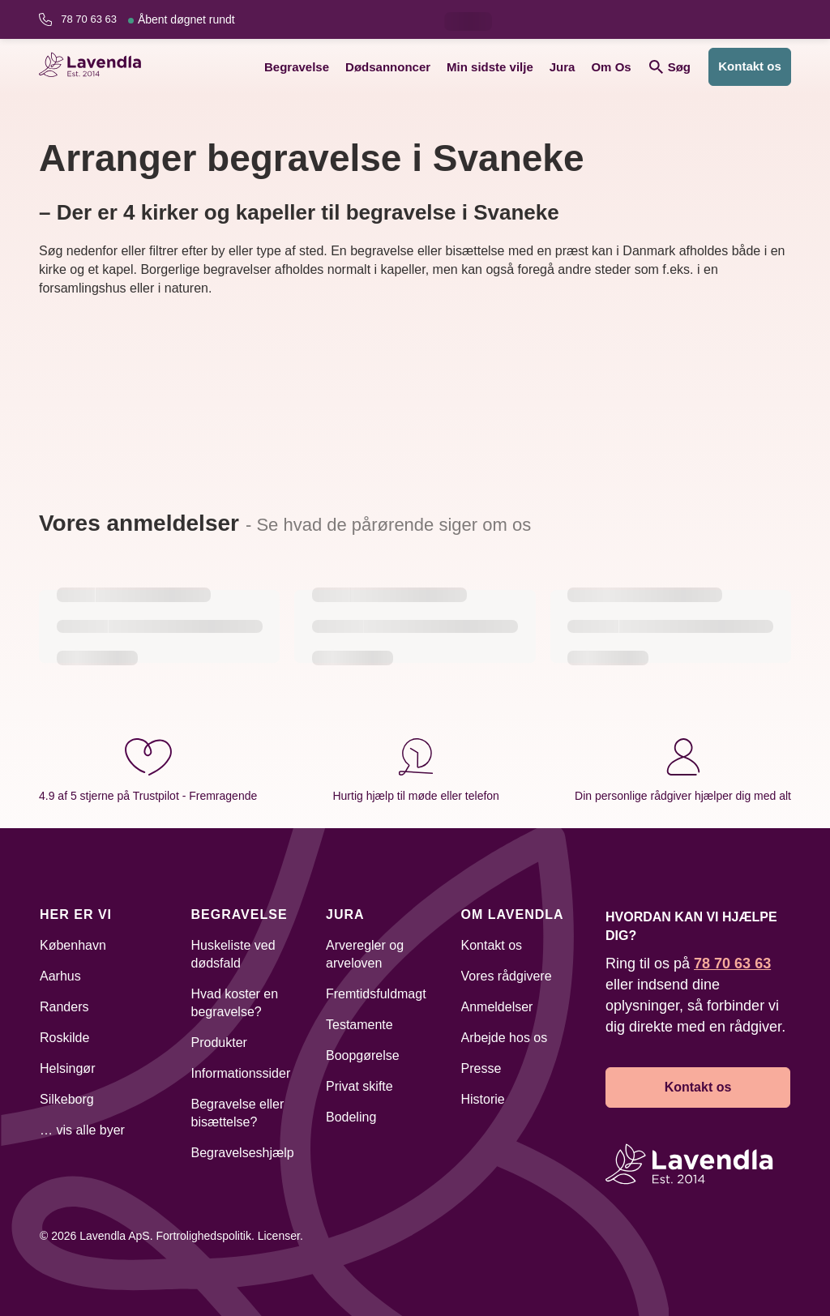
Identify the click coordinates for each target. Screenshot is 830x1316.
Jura (562, 67)
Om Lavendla (512, 914)
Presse (481, 1068)
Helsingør (67, 1068)
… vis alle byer (82, 1130)
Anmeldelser (497, 1007)
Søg (670, 67)
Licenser (279, 1235)
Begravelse (296, 67)
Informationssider (241, 1073)
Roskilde (64, 1038)
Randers (64, 1007)
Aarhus (60, 976)
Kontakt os (749, 66)
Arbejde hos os (504, 1038)
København (73, 945)
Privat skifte (359, 1086)
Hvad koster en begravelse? (235, 1003)
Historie (483, 1099)
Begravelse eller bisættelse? (238, 1113)
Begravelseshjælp (242, 1153)
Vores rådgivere (506, 976)
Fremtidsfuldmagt (376, 994)
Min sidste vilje (490, 67)
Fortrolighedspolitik (203, 1235)
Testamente (359, 1025)
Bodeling (351, 1117)
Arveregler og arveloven (365, 954)
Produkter (219, 1042)
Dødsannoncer (387, 67)
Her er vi (76, 914)
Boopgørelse (363, 1055)
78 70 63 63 (147, 19)
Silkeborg (67, 1099)
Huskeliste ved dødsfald (233, 954)
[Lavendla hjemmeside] (95, 67)
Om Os (611, 67)
